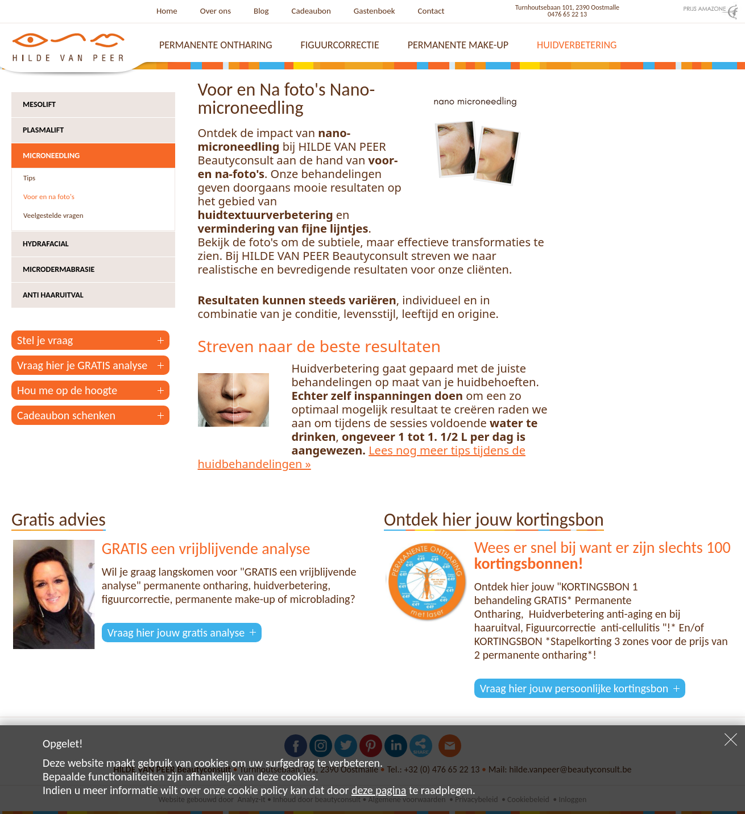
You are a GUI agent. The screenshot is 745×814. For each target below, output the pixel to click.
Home (166, 11)
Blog (261, 11)
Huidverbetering (576, 45)
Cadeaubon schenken (66, 415)
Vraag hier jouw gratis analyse (176, 632)
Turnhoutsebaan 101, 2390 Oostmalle (567, 7)
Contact (431, 11)
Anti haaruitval (53, 295)
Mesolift (39, 104)
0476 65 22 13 (567, 14)
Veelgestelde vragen (53, 215)
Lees (381, 450)
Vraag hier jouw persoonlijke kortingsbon (574, 688)
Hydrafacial (46, 244)
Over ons (215, 11)
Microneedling (51, 155)
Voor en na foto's (48, 196)
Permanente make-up (458, 45)
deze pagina (378, 790)
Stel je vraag (45, 340)
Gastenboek (374, 11)
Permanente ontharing (215, 45)
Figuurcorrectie (340, 45)
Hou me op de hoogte (67, 390)
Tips (29, 177)
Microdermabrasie (58, 269)
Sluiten (731, 739)
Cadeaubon (311, 11)
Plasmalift (43, 130)
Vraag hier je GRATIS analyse (82, 365)
